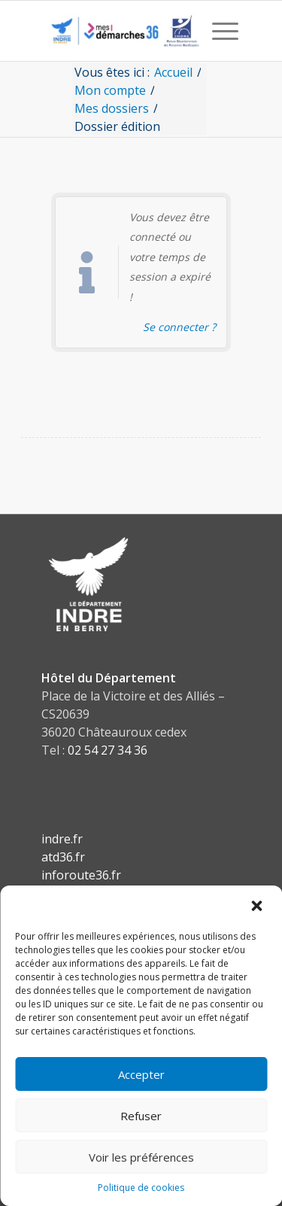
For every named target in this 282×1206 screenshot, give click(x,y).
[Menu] (217, 31)
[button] (258, 906)
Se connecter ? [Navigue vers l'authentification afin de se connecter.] (179, 327)
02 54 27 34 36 (107, 750)
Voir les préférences (141, 1157)
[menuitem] (217, 31)
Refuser (141, 1115)
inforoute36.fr (81, 875)
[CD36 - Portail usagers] (121, 31)
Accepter (141, 1074)
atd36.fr (63, 857)
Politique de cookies (141, 1187)
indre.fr (62, 839)
